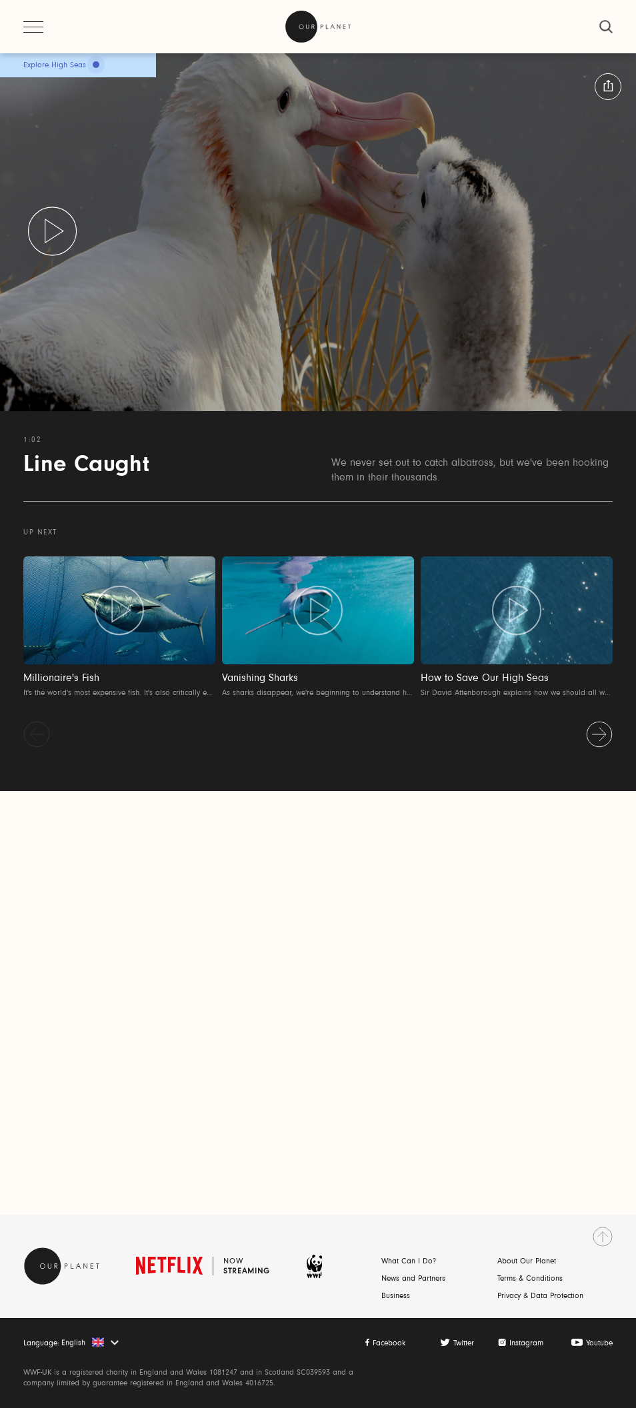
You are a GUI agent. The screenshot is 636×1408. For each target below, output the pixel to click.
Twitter (463, 1343)
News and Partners (413, 1279)
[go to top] (603, 1237)
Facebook (389, 1343)
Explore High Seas (54, 65)
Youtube (599, 1343)
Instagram (526, 1343)
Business (395, 1296)
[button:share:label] (608, 86)
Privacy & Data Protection (540, 1296)
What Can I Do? (408, 1261)
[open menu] (33, 26)
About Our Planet (526, 1261)
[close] (606, 26)
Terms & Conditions (530, 1279)
